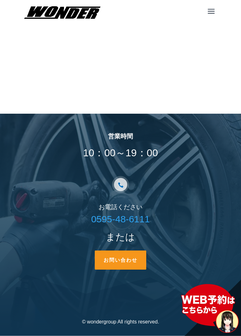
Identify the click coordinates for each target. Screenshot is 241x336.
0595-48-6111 (120, 219)
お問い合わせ (120, 260)
